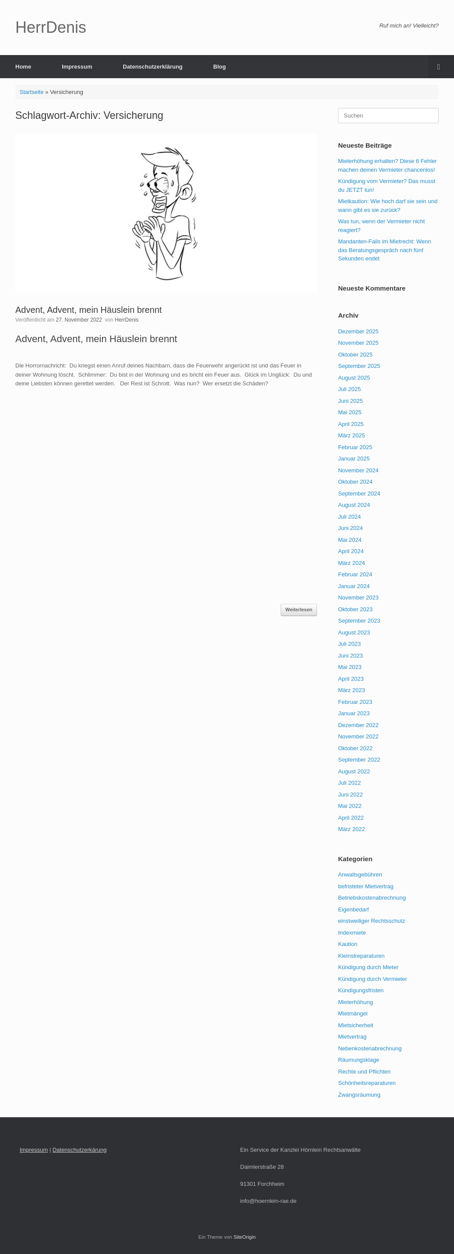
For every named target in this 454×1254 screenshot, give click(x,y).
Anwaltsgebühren (360, 874)
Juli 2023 (349, 644)
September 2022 (359, 759)
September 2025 (359, 366)
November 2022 (358, 736)
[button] (441, 66)
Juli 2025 (349, 389)
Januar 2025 (354, 458)
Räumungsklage (358, 1060)
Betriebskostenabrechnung (372, 897)
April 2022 (351, 817)
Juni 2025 (350, 401)
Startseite (32, 92)
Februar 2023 (355, 702)
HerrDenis (126, 320)
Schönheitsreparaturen (367, 1083)
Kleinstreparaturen (361, 956)
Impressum (77, 66)
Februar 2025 (355, 447)
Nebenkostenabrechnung (369, 1048)
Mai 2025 (349, 412)
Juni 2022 (350, 794)
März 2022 (351, 829)
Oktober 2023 (355, 609)
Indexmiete (352, 932)
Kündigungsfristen (361, 990)
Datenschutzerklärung (153, 66)
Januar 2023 (354, 713)
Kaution (347, 944)
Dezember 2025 (358, 331)
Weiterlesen (299, 609)
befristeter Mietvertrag (365, 886)
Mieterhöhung (355, 1002)
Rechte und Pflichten (364, 1071)
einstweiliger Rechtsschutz (371, 921)
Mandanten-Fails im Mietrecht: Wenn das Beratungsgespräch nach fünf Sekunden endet (384, 250)
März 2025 (351, 435)
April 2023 (351, 678)
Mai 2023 (349, 667)
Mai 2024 (349, 540)
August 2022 (354, 771)
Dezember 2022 (358, 725)
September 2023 (359, 620)
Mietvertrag (352, 1036)
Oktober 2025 (355, 354)
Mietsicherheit (355, 1025)
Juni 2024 (350, 528)
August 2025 (354, 377)
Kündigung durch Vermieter (372, 979)
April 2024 (351, 551)
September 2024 (359, 493)
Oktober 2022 (355, 748)
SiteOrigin (244, 1237)
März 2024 (351, 563)
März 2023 (351, 690)
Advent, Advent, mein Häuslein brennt (88, 310)
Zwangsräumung (359, 1094)
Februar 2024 (355, 574)
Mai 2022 (349, 806)
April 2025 (351, 424)
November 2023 (358, 597)
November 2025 (358, 342)
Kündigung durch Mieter (368, 967)
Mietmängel (352, 1013)
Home (23, 66)
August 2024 (354, 505)
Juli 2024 (349, 516)
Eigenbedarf (353, 909)
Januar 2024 (354, 586)
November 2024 (358, 470)
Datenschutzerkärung (80, 1150)
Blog (219, 66)
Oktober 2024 (355, 481)
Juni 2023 (350, 655)
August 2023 (354, 632)
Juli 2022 (349, 782)
